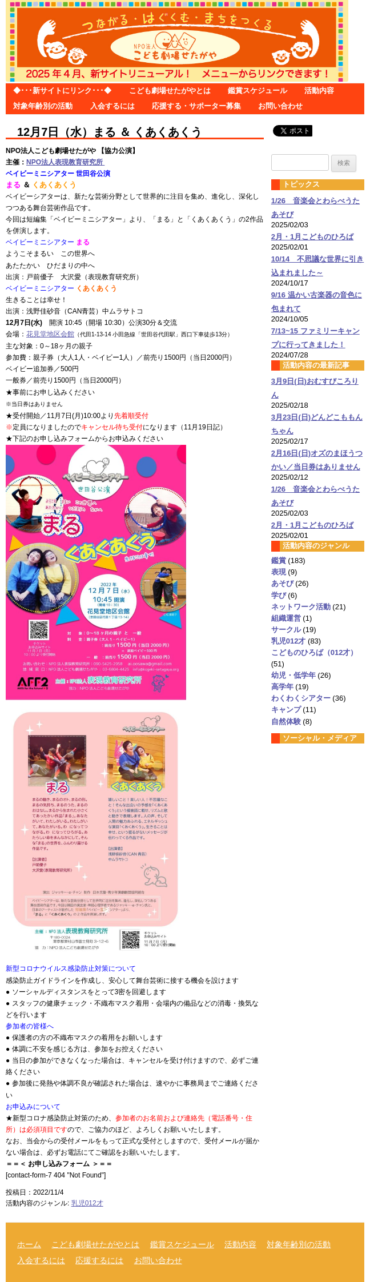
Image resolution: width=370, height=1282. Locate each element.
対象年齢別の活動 (43, 106)
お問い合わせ (280, 106)
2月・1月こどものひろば (312, 236)
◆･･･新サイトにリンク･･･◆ (62, 90)
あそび (282, 583)
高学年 (282, 686)
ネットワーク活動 (301, 606)
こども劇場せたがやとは (170, 90)
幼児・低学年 (293, 675)
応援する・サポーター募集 (196, 106)
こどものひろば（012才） (314, 652)
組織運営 (286, 618)
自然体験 (286, 721)
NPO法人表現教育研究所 (65, 162)
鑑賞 (278, 560)
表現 (278, 572)
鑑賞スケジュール (257, 90)
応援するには (99, 1260)
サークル (286, 629)
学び (278, 595)
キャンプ (286, 709)
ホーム (29, 1244)
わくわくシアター (301, 698)
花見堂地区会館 (50, 334)
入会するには (112, 106)
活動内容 (319, 90)
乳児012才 (87, 1203)
